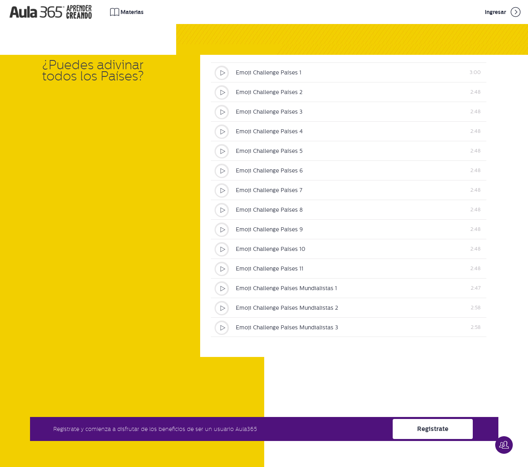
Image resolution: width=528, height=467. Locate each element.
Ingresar (503, 12)
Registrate (432, 429)
